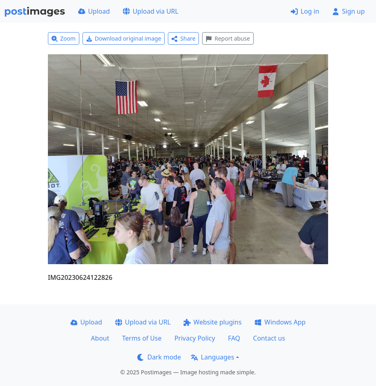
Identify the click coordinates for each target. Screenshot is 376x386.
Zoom (64, 38)
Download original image (123, 38)
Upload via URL (150, 11)
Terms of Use (141, 338)
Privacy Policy (194, 338)
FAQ (234, 338)
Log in (305, 11)
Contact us (269, 338)
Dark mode (159, 357)
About (100, 338)
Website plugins (213, 322)
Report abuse (228, 38)
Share (183, 38)
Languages (212, 357)
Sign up (348, 11)
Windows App (280, 322)
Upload (94, 11)
